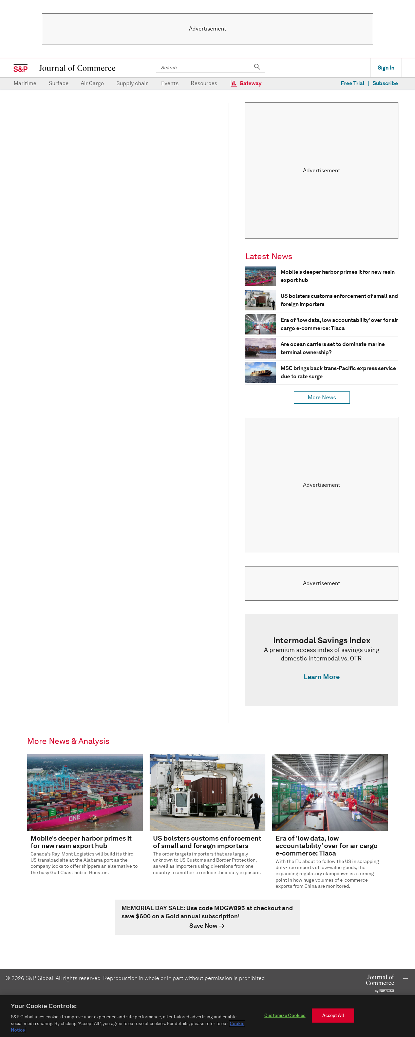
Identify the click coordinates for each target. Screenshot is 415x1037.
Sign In (386, 67)
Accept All (333, 1015)
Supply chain (132, 83)
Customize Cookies (284, 1015)
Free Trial (352, 83)
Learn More (322, 677)
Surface (59, 83)
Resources (204, 83)
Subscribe (385, 83)
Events (169, 83)
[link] (321, 660)
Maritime (25, 83)
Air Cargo (92, 83)
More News (322, 397)
